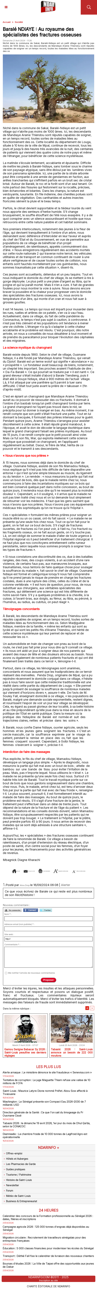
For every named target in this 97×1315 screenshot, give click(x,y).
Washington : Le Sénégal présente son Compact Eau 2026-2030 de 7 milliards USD (47, 1114)
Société (19, 22)
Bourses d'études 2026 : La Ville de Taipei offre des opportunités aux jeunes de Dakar (47, 1290)
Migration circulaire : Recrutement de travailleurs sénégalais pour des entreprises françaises (47, 1255)
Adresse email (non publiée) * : (19, 929)
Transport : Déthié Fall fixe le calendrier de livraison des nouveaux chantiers (48, 1278)
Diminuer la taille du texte (72, 875)
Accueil (7, 22)
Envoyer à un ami (39, 870)
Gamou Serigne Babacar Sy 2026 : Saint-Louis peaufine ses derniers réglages (25, 1057)
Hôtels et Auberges (17, 1172)
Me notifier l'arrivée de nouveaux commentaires (31, 977)
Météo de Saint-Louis (19, 1210)
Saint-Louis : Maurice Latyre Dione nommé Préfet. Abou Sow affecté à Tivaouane (45, 1102)
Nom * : (8, 919)
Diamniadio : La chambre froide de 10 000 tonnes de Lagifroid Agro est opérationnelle (45, 1148)
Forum (8, 1205)
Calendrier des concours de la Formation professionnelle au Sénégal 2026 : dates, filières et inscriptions (43, 1232)
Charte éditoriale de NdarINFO (48, 1311)
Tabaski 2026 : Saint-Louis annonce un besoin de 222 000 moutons (72, 1057)
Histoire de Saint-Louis (19, 1194)
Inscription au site (48, 1305)
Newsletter (12, 1199)
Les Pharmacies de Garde (21, 1177)
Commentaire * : (12, 949)
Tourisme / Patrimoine (19, 1188)
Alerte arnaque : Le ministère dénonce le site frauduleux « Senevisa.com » (42, 1079)
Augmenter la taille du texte (26, 875)
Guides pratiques (16, 1183)
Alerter (65, 890)
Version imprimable (73, 870)
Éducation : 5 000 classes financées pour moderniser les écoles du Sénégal (48, 1267)
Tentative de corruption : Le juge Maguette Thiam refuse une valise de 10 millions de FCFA (44, 1091)
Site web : (9, 939)
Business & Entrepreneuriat (22, 1216)
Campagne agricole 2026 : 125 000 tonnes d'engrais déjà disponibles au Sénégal (42, 1244)
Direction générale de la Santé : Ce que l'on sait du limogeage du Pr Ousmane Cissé (47, 1125)
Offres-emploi (13, 1166)
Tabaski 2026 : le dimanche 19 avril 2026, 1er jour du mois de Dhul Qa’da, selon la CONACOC (48, 1137)
